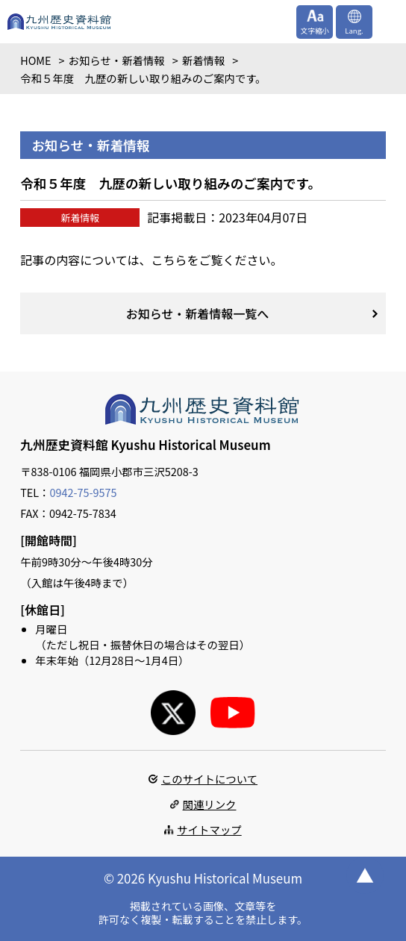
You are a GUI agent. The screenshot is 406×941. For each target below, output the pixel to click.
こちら (169, 260)
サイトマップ (209, 829)
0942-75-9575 (83, 492)
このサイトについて (209, 779)
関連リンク (210, 804)
